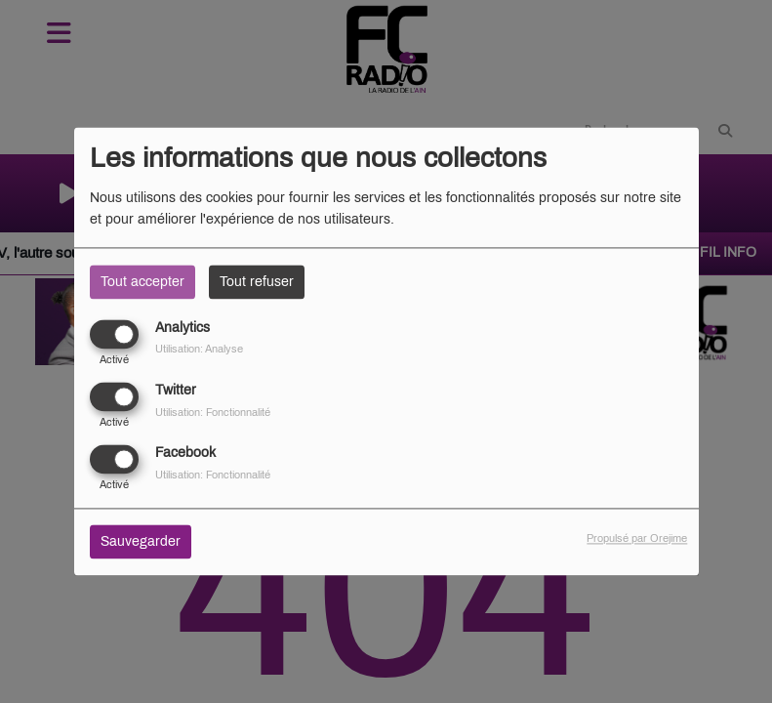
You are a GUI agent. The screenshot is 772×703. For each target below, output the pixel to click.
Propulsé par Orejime (637, 539)
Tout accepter (142, 281)
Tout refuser (257, 281)
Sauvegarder (141, 542)
